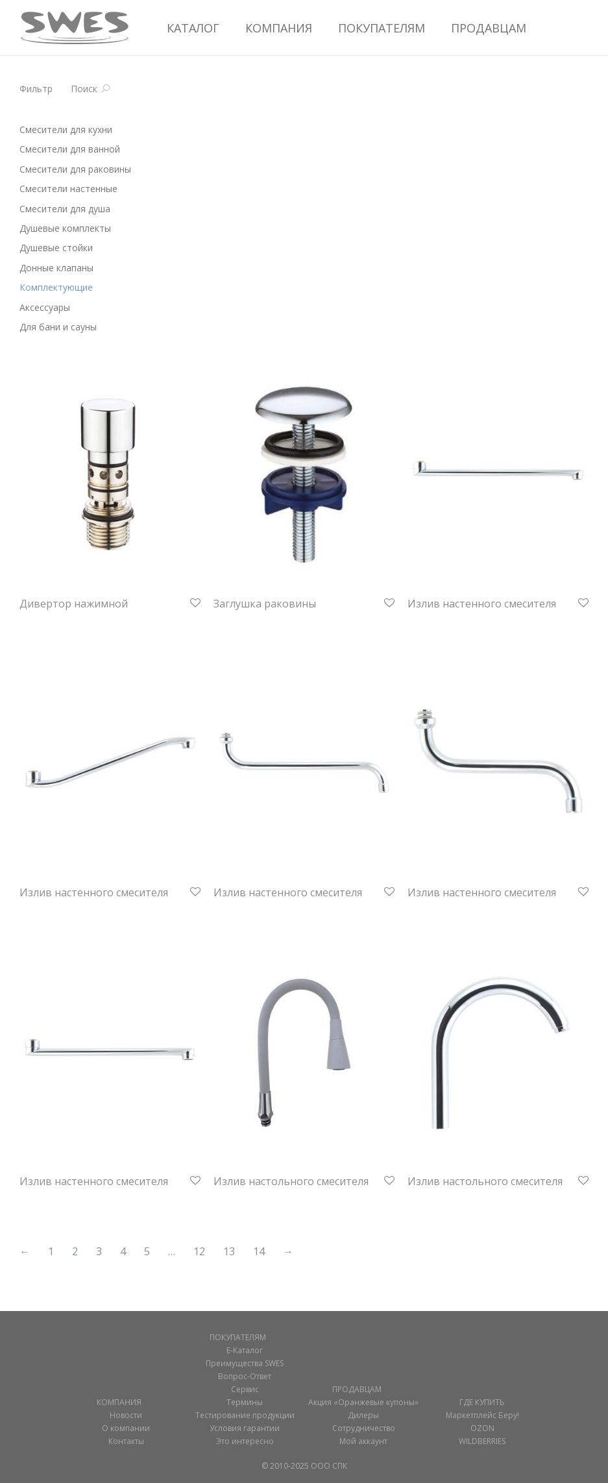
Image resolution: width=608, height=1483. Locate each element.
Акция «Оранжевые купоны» (363, 1402)
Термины (244, 1402)
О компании (126, 1428)
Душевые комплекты (65, 228)
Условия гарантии (245, 1428)
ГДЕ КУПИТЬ (482, 1402)
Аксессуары (44, 307)
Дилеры (363, 1415)
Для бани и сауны (58, 327)
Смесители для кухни (65, 129)
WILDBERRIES (482, 1441)
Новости (126, 1415)
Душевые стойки (56, 247)
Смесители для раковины (75, 169)
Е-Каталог (244, 1350)
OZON (482, 1428)
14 (259, 1251)
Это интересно (245, 1441)
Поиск (84, 88)
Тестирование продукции (245, 1415)
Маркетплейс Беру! (482, 1415)
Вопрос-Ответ (244, 1376)
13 (229, 1251)
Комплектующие (56, 287)
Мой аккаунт (363, 1441)
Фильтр (36, 88)
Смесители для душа (64, 208)
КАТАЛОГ (193, 28)
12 (199, 1251)
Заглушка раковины (264, 603)
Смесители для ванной (69, 149)
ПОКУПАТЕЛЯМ (381, 28)
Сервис (245, 1389)
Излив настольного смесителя (291, 1181)
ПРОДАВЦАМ (488, 28)
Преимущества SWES (245, 1363)
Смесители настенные (68, 188)
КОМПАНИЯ (278, 28)
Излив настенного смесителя (481, 603)
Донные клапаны (56, 268)
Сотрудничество (363, 1428)
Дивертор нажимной (73, 603)
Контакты (126, 1441)
